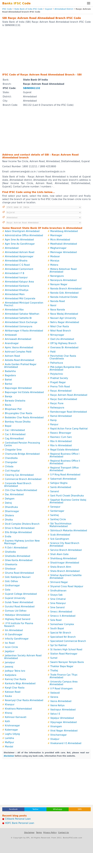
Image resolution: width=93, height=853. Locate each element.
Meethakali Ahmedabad (63, 244)
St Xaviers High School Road (66, 649)
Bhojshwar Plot (13, 409)
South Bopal (57, 628)
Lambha (9, 738)
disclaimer (9, 756)
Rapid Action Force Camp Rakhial (69, 428)
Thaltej (54, 670)
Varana (54, 697)
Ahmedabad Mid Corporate (20, 298)
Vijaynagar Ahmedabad (63, 722)
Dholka (9, 519)
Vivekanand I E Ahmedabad (65, 743)
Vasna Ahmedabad (60, 701)
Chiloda (9, 466)
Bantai (8, 384)
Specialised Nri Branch (63, 637)
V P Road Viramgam (61, 688)
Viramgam (56, 726)
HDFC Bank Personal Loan (19, 823)
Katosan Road (12, 692)
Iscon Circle (11, 647)
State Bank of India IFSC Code (28, 9)
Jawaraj (9, 666)
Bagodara (10, 375)
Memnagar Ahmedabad (63, 252)
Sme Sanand (57, 607)
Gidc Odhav (11, 581)
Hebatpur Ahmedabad (17, 615)
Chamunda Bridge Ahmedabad (22, 454)
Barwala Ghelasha (15, 400)
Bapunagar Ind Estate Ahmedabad (24, 392)
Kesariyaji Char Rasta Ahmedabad (24, 700)
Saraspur (55, 506)
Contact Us (63, 832)
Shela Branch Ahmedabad (65, 571)
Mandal (9, 746)
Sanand (54, 491)
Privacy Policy (50, 832)
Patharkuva (56, 363)
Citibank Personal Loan (18, 819)
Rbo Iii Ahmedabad (61, 441)
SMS (80, 809)
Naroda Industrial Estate (64, 297)
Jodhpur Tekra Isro (15, 671)
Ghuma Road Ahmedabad (19, 573)
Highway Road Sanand (17, 619)
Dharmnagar (12, 511)
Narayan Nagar (58, 284)
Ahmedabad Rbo (14, 309)
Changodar (11, 462)
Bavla (8, 405)
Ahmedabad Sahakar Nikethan (22, 314)
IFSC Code (7, 9)
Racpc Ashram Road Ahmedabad (68, 395)
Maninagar (56, 235)
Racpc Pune (56, 403)
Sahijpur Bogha (58, 483)
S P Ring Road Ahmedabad (65, 474)
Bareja (8, 396)
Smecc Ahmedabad (61, 611)
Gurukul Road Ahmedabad (19, 606)
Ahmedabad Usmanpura (18, 326)
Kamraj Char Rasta (15, 679)
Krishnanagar (12, 725)
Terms (39, 832)
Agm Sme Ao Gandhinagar (20, 244)
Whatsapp (57, 809)
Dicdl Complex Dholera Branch (22, 524)
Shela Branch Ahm (60, 567)
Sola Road (55, 620)
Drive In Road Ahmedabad (19, 528)
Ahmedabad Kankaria (17, 286)
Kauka (8, 696)
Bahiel (8, 379)
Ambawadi (11, 335)
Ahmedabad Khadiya (16, 290)
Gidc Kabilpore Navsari (18, 577)
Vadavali (55, 692)
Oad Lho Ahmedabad (62, 339)
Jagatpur (9, 651)
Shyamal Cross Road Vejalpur (66, 586)
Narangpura (57, 276)
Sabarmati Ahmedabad (63, 479)
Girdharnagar (12, 585)
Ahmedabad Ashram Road (19, 252)
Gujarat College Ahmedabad (21, 594)
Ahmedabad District (63, 9)
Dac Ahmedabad (14, 494)
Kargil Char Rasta (15, 687)
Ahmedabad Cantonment (19, 269)
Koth (7, 721)
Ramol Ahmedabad (61, 416)
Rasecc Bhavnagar (60, 433)
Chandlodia (11, 458)
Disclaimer (29, 832)
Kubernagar (11, 729)
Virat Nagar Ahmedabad (64, 730)
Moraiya (54, 260)
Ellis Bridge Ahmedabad (18, 532)
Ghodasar (10, 568)
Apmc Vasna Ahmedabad (19, 347)
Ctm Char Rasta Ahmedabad (21, 490)
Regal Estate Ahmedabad (64, 449)
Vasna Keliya (57, 705)
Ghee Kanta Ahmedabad (19, 560)
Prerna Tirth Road (60, 386)
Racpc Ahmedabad (60, 390)
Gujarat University (15, 598)
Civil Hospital (12, 470)
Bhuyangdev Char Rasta (18, 413)
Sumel (53, 658)
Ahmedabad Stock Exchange (21, 322)
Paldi (53, 351)
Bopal (8, 426)
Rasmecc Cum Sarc (61, 437)
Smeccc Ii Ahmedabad (62, 616)
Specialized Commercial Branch (68, 641)
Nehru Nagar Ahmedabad (64, 322)
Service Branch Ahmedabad (66, 550)
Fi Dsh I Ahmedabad (16, 547)
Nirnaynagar (57, 335)
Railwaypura (57, 407)
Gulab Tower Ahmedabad (19, 602)
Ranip (53, 420)
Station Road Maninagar (63, 653)
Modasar (55, 256)
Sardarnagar (57, 511)
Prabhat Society (59, 378)
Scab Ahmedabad (60, 534)
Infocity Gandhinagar (17, 638)
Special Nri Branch (60, 632)
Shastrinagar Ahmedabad (64, 562)
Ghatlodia (10, 552)
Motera (54, 265)
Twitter (35, 809)
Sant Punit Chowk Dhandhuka (67, 495)
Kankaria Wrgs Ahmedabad (20, 683)
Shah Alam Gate (59, 554)
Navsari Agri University (63, 318)
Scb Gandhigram (59, 539)
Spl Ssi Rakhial (58, 645)
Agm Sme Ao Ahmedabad (19, 239)
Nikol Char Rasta (59, 326)
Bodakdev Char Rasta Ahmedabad (24, 417)
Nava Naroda (57, 309)
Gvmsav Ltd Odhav (15, 610)
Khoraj (8, 713)
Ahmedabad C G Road (17, 265)
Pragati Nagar (58, 382)
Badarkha (10, 371)
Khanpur (9, 704)
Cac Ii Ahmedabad (15, 434)
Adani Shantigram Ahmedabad (22, 231)
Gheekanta (11, 564)
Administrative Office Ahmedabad (24, 235)
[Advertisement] (46, 50)
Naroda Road (57, 301)
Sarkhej (54, 515)
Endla (8, 536)
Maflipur (9, 742)
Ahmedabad (12, 248)
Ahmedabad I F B (14, 273)
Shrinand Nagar (59, 582)
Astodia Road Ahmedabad (19, 360)
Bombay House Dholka (18, 421)
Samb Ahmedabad (60, 487)
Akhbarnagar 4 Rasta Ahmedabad (24, 330)
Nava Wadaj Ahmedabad (64, 314)
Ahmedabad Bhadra (16, 260)
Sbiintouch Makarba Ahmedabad (68, 530)
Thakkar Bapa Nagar (61, 666)
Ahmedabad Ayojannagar (19, 256)
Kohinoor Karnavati (15, 717)
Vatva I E (55, 714)
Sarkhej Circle (58, 519)
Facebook (13, 809)
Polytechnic (56, 374)
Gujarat (48, 9)
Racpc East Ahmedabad (63, 399)
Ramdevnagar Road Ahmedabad (68, 411)
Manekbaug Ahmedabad (64, 231)
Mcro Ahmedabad (60, 239)
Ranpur (54, 424)
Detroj (8, 503)
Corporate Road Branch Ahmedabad (17, 484)
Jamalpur (10, 662)
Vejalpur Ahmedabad (62, 718)
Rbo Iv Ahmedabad (61, 445)
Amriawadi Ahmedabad (18, 339)
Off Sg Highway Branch (63, 343)
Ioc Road (10, 643)
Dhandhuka (11, 507)
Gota (7, 589)
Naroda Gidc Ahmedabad (64, 292)
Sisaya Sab (56, 595)
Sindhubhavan (58, 590)
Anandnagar (12, 343)
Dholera (9, 515)
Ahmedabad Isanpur (16, 277)
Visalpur (54, 739)
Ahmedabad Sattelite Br (18, 318)
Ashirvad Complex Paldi (18, 351)
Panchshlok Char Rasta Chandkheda (63, 357)
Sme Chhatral (58, 599)
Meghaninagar (58, 248)
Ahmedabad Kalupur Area (19, 281)
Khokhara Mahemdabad (18, 708)
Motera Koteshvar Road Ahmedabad (63, 270)
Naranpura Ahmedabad (63, 280)
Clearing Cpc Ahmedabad (19, 475)
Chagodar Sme (13, 449)
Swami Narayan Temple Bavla (67, 662)
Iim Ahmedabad (14, 630)
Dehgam (10, 498)
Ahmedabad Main (15, 294)
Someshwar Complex (62, 624)
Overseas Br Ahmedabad (64, 347)
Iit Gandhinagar (13, 634)
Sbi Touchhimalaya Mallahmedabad (60, 525)
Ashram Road (12, 356)
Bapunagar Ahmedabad (18, 388)
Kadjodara (10, 675)
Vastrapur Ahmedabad (63, 709)
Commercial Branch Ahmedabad (23, 479)
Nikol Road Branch (60, 330)
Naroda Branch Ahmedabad (65, 288)
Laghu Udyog (12, 734)
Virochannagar (58, 735)
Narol (53, 305)
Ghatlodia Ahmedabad (17, 556)
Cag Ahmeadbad (14, 438)
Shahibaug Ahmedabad (63, 558)
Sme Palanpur (58, 603)
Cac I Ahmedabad (15, 430)
